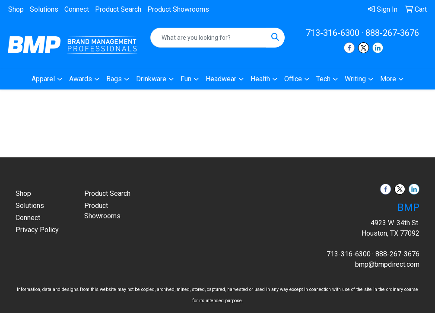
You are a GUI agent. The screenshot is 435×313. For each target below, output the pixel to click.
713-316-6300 (332, 33)
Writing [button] (355, 79)
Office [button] (293, 79)
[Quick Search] (208, 38)
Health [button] (260, 79)
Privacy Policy (37, 230)
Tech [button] (323, 79)
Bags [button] (114, 79)
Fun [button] (186, 79)
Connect (76, 9)
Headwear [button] (221, 79)
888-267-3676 (392, 33)
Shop (16, 9)
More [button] (388, 79)
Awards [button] (80, 79)
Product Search (118, 9)
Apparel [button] (43, 79)
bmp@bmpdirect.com (387, 264)
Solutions (44, 9)
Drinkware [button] (151, 79)
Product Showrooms (178, 9)
